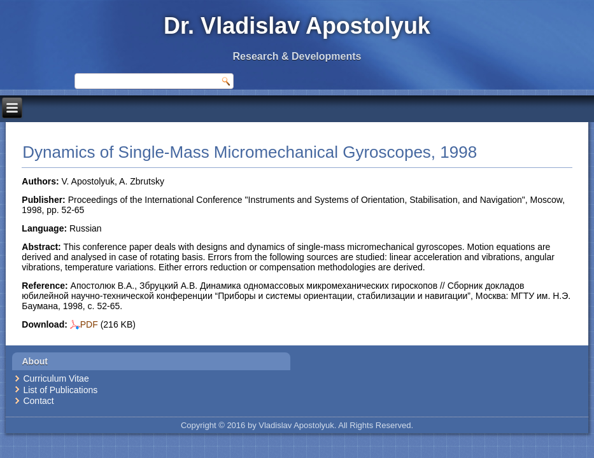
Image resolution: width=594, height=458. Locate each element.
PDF (84, 324)
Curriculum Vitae (55, 378)
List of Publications (60, 390)
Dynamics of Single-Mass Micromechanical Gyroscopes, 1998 (249, 152)
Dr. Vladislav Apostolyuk (297, 26)
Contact (38, 401)
